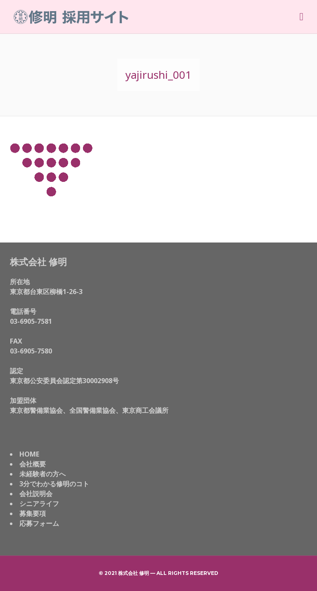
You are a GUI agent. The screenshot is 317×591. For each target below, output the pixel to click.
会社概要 (32, 464)
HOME (29, 454)
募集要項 (32, 513)
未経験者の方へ (42, 473)
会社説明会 (35, 493)
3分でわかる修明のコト (54, 483)
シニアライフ (39, 503)
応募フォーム (39, 523)
